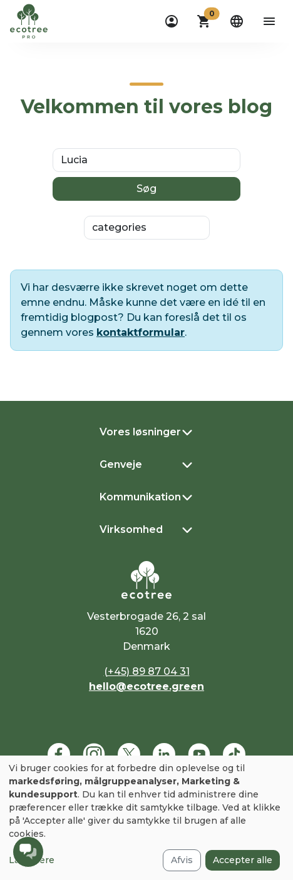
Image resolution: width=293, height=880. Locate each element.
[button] (204, 21)
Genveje (121, 464)
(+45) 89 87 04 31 (147, 671)
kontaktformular (140, 332)
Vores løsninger (140, 432)
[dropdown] (171, 21)
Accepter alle (242, 860)
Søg (146, 189)
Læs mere (31, 860)
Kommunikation (140, 497)
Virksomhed (131, 529)
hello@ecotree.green (146, 686)
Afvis (182, 860)
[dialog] (146, 818)
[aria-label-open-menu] (269, 21)
